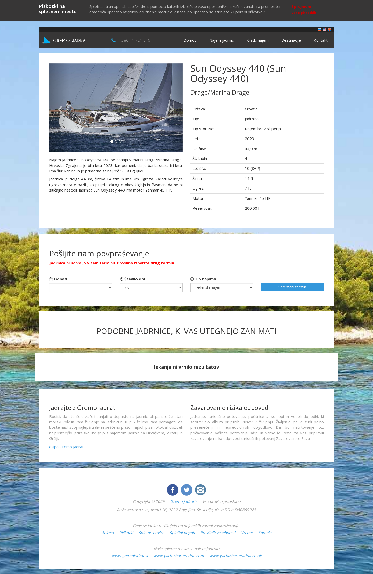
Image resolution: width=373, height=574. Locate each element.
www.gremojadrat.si (130, 555)
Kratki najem (257, 40)
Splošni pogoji (182, 532)
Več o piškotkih (303, 13)
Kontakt (321, 40)
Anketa (108, 532)
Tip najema (203, 278)
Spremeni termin (292, 287)
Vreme (247, 532)
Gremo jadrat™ (183, 501)
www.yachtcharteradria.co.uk (235, 555)
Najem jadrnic (221, 40)
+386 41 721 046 (134, 40)
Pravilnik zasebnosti (217, 532)
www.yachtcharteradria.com (178, 555)
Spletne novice (151, 532)
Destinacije (291, 40)
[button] (59, 107)
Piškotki (126, 532)
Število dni (132, 278)
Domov (190, 40)
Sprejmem (301, 6)
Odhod (58, 278)
